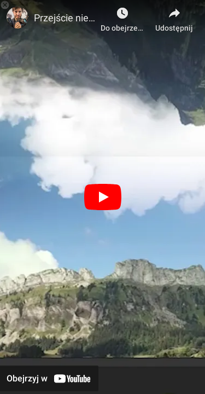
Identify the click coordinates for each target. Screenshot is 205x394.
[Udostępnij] (174, 16)
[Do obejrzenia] (122, 16)
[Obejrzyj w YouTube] (49, 378)
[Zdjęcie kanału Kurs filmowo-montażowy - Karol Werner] (17, 17)
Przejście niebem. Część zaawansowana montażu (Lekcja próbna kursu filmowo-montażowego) (64, 18)
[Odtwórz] (102, 197)
